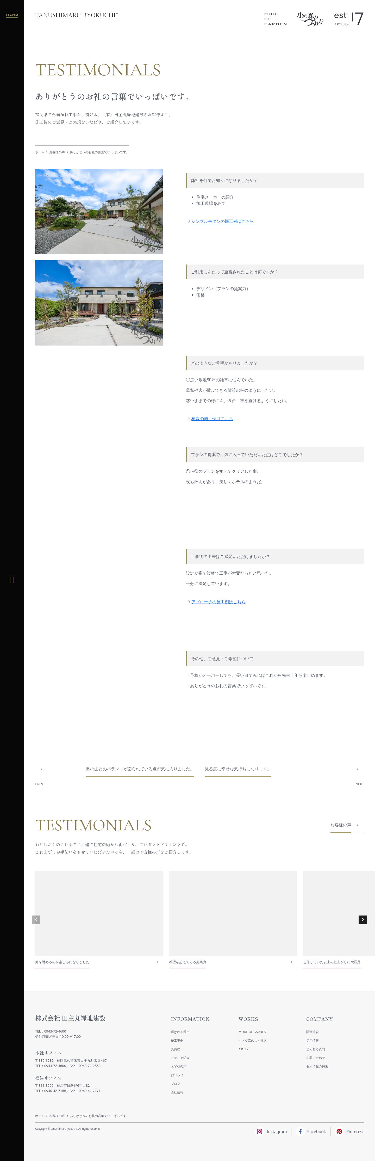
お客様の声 (57, 152)
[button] (36, 920)
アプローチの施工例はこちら (216, 602)
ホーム (40, 152)
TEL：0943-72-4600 (50, 1031)
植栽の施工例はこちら (210, 418)
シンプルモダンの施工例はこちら (220, 221)
